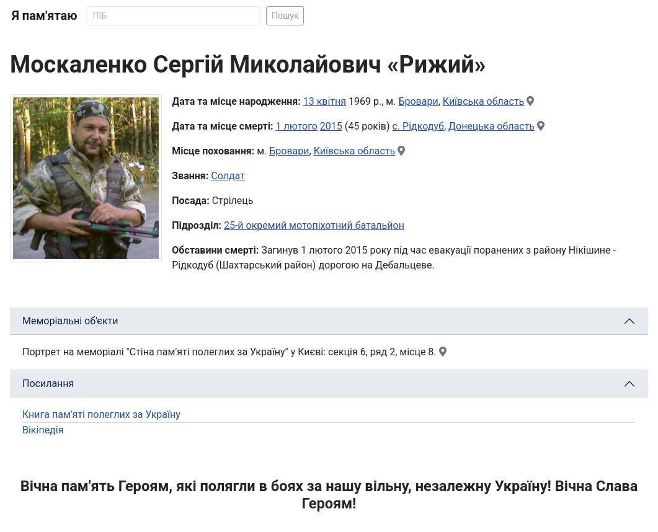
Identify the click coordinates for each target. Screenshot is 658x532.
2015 (331, 126)
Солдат (228, 176)
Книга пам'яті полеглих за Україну (101, 414)
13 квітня (324, 101)
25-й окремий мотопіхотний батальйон (314, 225)
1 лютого (296, 126)
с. (398, 126)
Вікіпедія (42, 430)
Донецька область (491, 126)
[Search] (174, 15)
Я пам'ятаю (44, 15)
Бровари (418, 101)
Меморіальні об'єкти (70, 321)
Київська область (484, 101)
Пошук (285, 15)
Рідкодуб (423, 126)
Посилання (48, 383)
